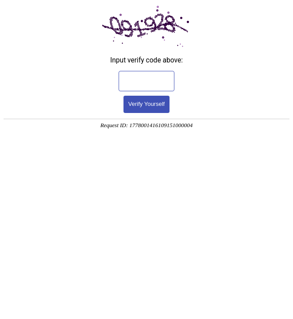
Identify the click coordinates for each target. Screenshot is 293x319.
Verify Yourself (146, 104)
